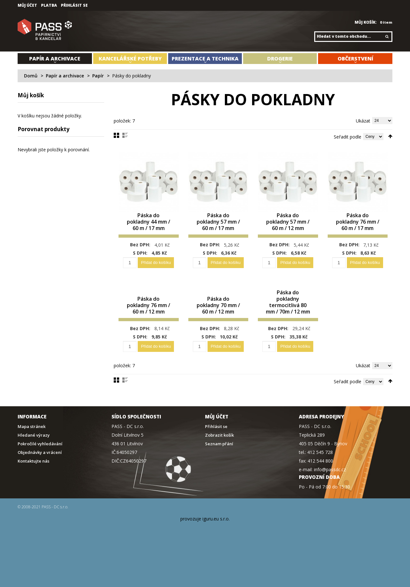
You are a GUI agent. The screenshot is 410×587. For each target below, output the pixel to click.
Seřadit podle (347, 137)
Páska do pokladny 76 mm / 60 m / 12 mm (148, 305)
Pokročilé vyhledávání (40, 444)
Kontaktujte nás (33, 461)
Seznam (125, 135)
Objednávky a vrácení (40, 452)
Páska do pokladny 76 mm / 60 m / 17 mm (357, 222)
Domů (30, 76)
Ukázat (363, 121)
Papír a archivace (65, 76)
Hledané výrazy (34, 435)
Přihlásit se (74, 5)
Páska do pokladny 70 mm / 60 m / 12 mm (218, 305)
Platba (49, 5)
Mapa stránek (31, 426)
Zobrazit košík (219, 435)
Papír (98, 76)
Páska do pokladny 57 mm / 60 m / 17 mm (218, 222)
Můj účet (27, 5)
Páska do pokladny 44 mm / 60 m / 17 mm (148, 222)
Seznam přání (219, 444)
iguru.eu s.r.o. (216, 519)
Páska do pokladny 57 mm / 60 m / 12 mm (287, 222)
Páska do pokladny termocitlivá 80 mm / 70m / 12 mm (288, 302)
